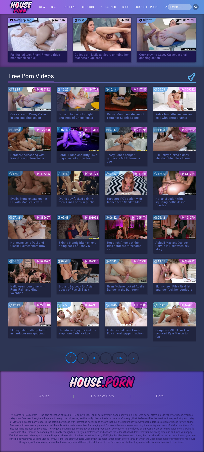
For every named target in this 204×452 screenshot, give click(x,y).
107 (120, 358)
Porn (160, 396)
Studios (88, 7)
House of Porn (102, 396)
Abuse (44, 396)
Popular (70, 7)
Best (54, 7)
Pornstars (108, 7)
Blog (125, 7)
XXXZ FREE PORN (146, 7)
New (42, 7)
